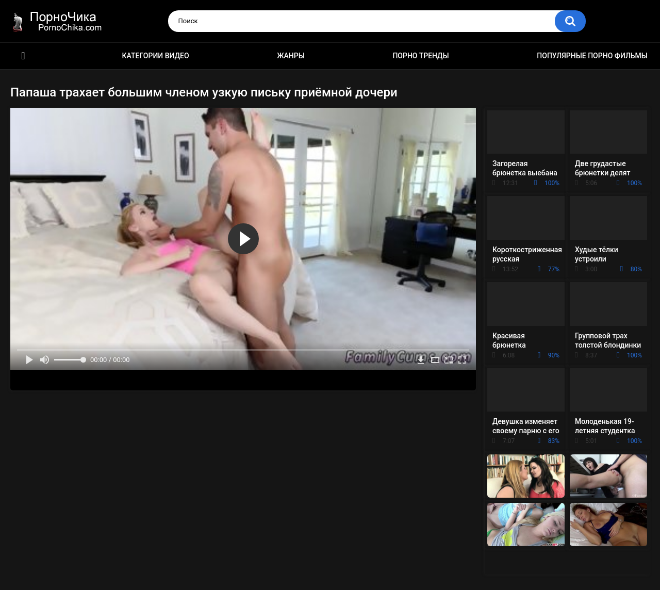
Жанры (291, 56)
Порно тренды (420, 56)
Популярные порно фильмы (592, 56)
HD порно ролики (23, 56)
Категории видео (155, 56)
